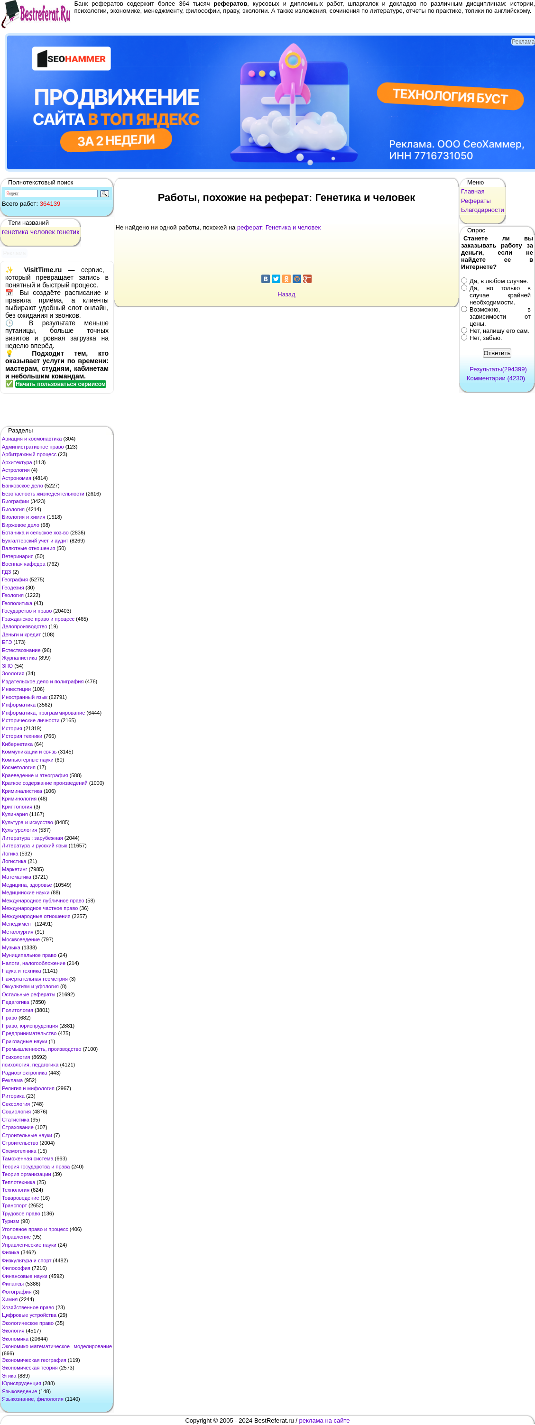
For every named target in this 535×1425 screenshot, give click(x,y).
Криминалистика (22, 791)
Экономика (15, 1339)
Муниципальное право (29, 955)
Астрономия (16, 478)
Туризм (10, 1221)
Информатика (19, 705)
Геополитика (17, 603)
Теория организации (26, 1174)
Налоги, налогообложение (33, 963)
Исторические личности (30, 720)
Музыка (11, 947)
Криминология (19, 798)
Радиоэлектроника (24, 1073)
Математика (16, 877)
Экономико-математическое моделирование (57, 1346)
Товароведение (20, 1198)
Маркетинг (14, 869)
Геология (13, 595)
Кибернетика (17, 744)
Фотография (17, 1292)
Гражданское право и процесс (38, 619)
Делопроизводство (24, 626)
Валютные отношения (28, 548)
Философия (16, 1268)
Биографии (15, 501)
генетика (15, 232)
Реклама (12, 1080)
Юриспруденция (21, 1383)
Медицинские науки (25, 892)
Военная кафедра (24, 564)
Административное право (33, 447)
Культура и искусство (27, 822)
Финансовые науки (24, 1276)
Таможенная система (28, 1158)
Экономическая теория (30, 1367)
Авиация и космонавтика (32, 438)
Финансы (13, 1284)
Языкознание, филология (33, 1399)
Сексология (16, 1104)
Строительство (20, 1143)
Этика (9, 1376)
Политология (17, 1010)
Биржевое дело (20, 525)
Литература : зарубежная (32, 838)
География (15, 579)
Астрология (16, 470)
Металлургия (18, 932)
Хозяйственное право (28, 1307)
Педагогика (15, 1002)
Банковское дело (22, 485)
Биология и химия (24, 517)
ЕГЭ (7, 642)
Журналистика (19, 658)
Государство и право (27, 611)
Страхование (18, 1127)
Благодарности (482, 209)
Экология (13, 1330)
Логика (10, 853)
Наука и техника (21, 971)
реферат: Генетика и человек (279, 227)
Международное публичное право (43, 900)
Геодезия (13, 587)
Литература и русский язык (34, 845)
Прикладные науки (24, 1041)
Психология (16, 1057)
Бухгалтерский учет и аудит (35, 540)
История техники (22, 736)
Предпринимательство (29, 1033)
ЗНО (7, 666)
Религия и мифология (28, 1088)
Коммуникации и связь (29, 751)
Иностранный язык (24, 697)
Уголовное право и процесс (35, 1229)
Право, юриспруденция (30, 1026)
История (12, 728)
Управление (16, 1237)
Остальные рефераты (28, 994)
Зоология (13, 673)
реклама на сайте (324, 1420)
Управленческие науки (29, 1245)
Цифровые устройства (29, 1315)
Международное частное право (40, 908)
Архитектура (17, 462)
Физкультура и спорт (27, 1260)
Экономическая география (34, 1360)
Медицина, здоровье (27, 885)
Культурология (19, 830)
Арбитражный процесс (29, 454)
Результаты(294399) (498, 369)
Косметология (19, 767)
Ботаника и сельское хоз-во (35, 532)
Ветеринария (18, 556)
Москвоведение (21, 939)
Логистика (14, 861)
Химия (10, 1299)
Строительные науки (27, 1135)
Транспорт (14, 1205)
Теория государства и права (36, 1166)
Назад (286, 294)
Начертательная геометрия (35, 979)
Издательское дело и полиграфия (42, 681)
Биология (13, 509)
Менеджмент (17, 924)
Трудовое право (21, 1213)
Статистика (15, 1119)
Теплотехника (18, 1182)
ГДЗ (6, 572)
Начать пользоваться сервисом (61, 384)
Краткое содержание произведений (45, 783)
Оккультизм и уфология (30, 986)
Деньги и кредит (21, 634)
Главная (472, 191)
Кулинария (15, 814)
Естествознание (21, 650)
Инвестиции (16, 689)
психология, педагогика (30, 1064)
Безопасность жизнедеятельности (43, 493)
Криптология (17, 806)
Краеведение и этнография (35, 775)
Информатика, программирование (43, 713)
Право (9, 1017)
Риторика (13, 1096)
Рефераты (476, 200)
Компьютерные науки (28, 760)
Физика (10, 1252)
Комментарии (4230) (496, 378)
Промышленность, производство (41, 1049)
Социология (16, 1111)
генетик (67, 232)
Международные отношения (36, 916)
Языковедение (19, 1391)
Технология (15, 1190)
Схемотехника (19, 1151)
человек (42, 232)
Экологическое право (28, 1323)
